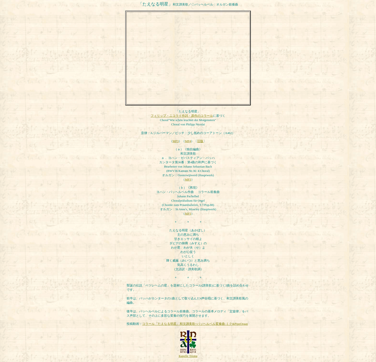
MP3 (176, 141)
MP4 (188, 141)
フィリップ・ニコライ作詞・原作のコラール (182, 115)
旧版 (200, 141)
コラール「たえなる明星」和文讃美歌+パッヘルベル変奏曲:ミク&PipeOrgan (195, 324)
